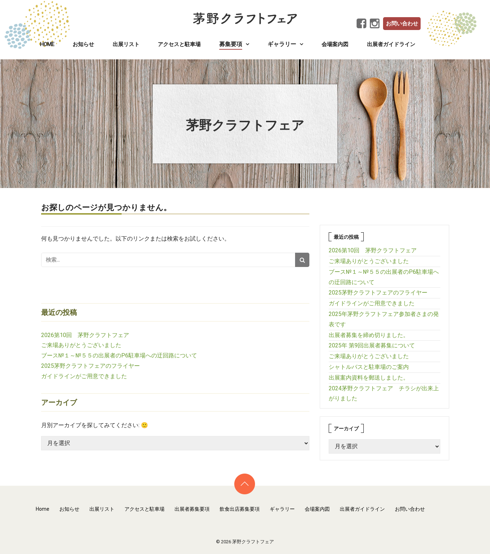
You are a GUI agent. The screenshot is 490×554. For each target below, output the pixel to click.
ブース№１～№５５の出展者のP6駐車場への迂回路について (119, 355)
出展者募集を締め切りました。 (369, 335)
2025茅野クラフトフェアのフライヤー (90, 365)
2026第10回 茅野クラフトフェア (85, 335)
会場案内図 (335, 44)
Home (47, 44)
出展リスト (126, 44)
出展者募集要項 (192, 509)
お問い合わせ (402, 23)
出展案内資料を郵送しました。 (369, 377)
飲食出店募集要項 (240, 509)
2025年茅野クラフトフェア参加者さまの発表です (384, 319)
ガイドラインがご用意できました (84, 376)
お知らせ (83, 44)
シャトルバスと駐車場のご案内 (369, 366)
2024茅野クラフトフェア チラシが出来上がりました (384, 393)
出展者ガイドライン (391, 44)
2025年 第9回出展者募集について (372, 345)
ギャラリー (282, 509)
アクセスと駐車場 (179, 44)
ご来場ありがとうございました (81, 345)
